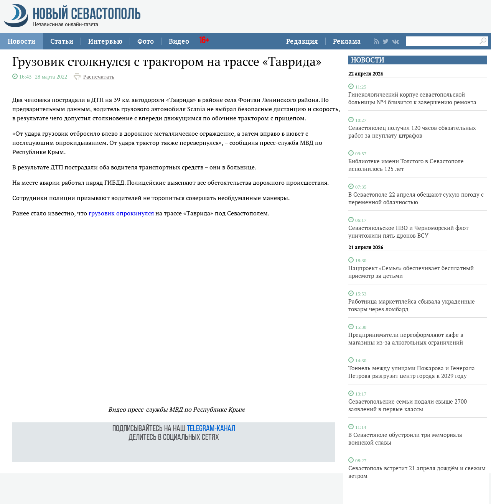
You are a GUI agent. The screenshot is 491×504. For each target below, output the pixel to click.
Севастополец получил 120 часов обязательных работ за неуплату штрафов (412, 131)
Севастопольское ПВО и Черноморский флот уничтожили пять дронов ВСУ (408, 231)
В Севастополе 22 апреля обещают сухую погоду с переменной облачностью (416, 198)
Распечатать (98, 76)
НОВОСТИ (367, 60)
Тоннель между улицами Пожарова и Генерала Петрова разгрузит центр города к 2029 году (411, 371)
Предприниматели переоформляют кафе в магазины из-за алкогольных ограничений (405, 338)
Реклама (347, 41)
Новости (21, 41)
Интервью (105, 41)
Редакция (302, 41)
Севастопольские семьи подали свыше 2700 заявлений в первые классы (407, 405)
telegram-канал (211, 429)
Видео (179, 41)
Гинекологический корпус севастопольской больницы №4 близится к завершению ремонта (412, 98)
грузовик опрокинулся (121, 213)
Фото (145, 41)
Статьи (61, 41)
